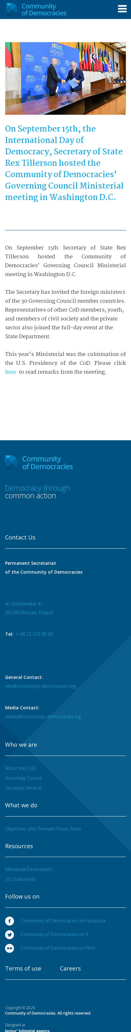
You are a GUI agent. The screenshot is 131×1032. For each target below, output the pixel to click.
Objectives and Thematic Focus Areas (43, 829)
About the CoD (20, 768)
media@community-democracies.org (43, 716)
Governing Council (23, 778)
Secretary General (23, 788)
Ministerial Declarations (29, 869)
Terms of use (23, 968)
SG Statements (20, 879)
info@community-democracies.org (40, 686)
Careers (70, 968)
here (11, 372)
